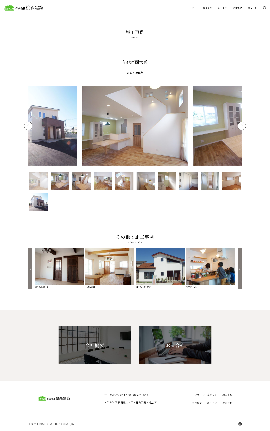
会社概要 (237, 7)
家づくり (207, 7)
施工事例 (222, 7)
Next (240, 268)
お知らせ (212, 402)
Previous (30, 268)
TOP (194, 7)
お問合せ (252, 7)
